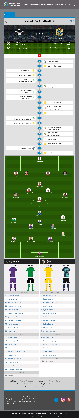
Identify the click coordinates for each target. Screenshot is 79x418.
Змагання (50, 4)
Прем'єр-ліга (34, 4)
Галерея (57, 4)
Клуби (26, 4)
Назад (6, 21)
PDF (72, 21)
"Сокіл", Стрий (21, 48)
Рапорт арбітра (9, 15)
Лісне (59, 38)
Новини (43, 4)
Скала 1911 (19, 38)
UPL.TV (63, 4)
